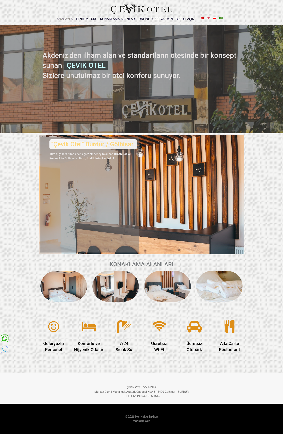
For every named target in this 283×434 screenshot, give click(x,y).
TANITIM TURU (86, 19)
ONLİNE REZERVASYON (156, 19)
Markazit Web (141, 421)
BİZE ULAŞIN (185, 19)
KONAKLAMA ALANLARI (118, 19)
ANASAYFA (65, 19)
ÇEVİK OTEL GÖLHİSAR (141, 387)
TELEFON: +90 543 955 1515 (141, 396)
